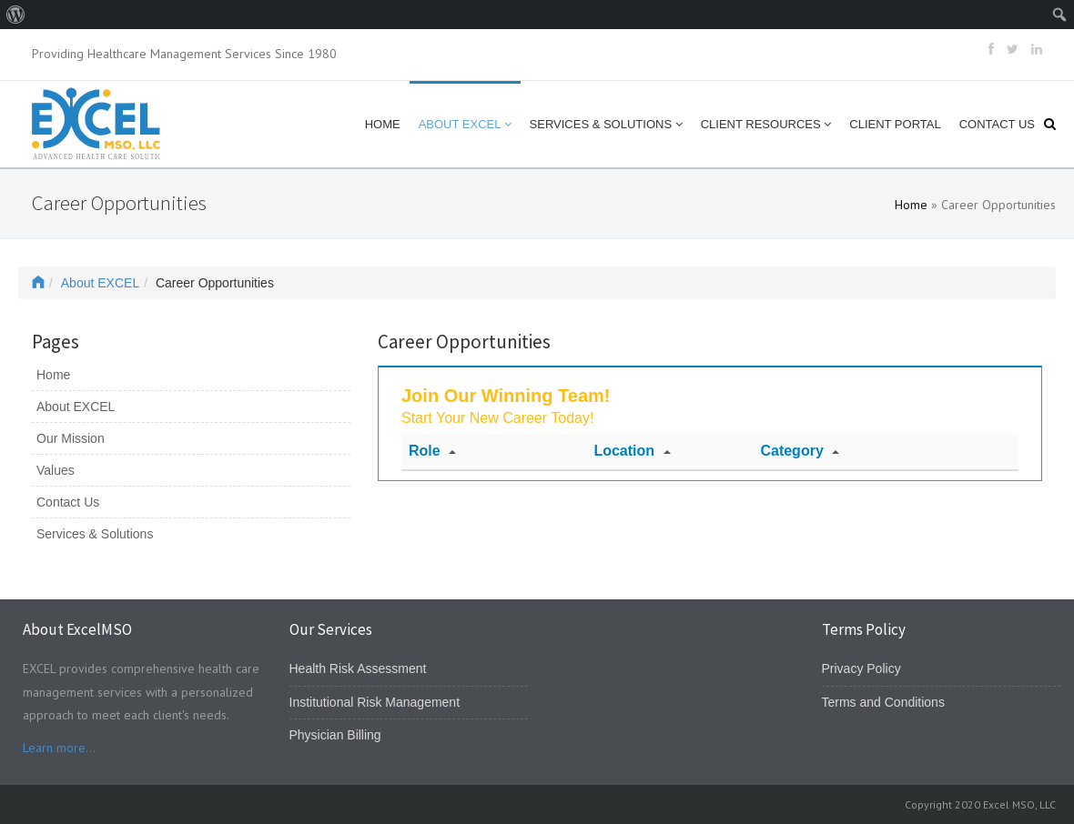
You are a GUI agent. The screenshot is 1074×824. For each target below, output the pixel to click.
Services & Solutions (606, 124)
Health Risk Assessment (358, 668)
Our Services (330, 629)
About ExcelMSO (77, 629)
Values (55, 470)
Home (382, 124)
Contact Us (997, 124)
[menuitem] (16, 14)
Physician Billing (335, 735)
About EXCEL (465, 124)
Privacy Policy (861, 668)
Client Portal (894, 124)
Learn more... (59, 747)
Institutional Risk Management (375, 702)
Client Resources (766, 124)
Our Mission (70, 438)
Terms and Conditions (883, 702)
